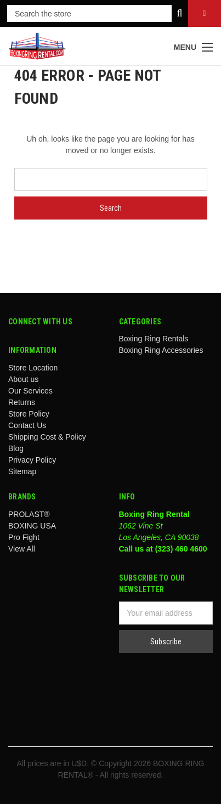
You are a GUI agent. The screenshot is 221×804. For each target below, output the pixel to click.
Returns (21, 402)
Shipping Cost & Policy (47, 436)
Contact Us (27, 425)
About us (23, 379)
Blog (16, 448)
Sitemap (22, 471)
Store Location (33, 367)
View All (21, 548)
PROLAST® (29, 514)
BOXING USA (32, 525)
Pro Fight (23, 537)
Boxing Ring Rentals (154, 338)
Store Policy (28, 413)
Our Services (30, 390)
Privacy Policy (32, 460)
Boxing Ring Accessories (161, 350)
